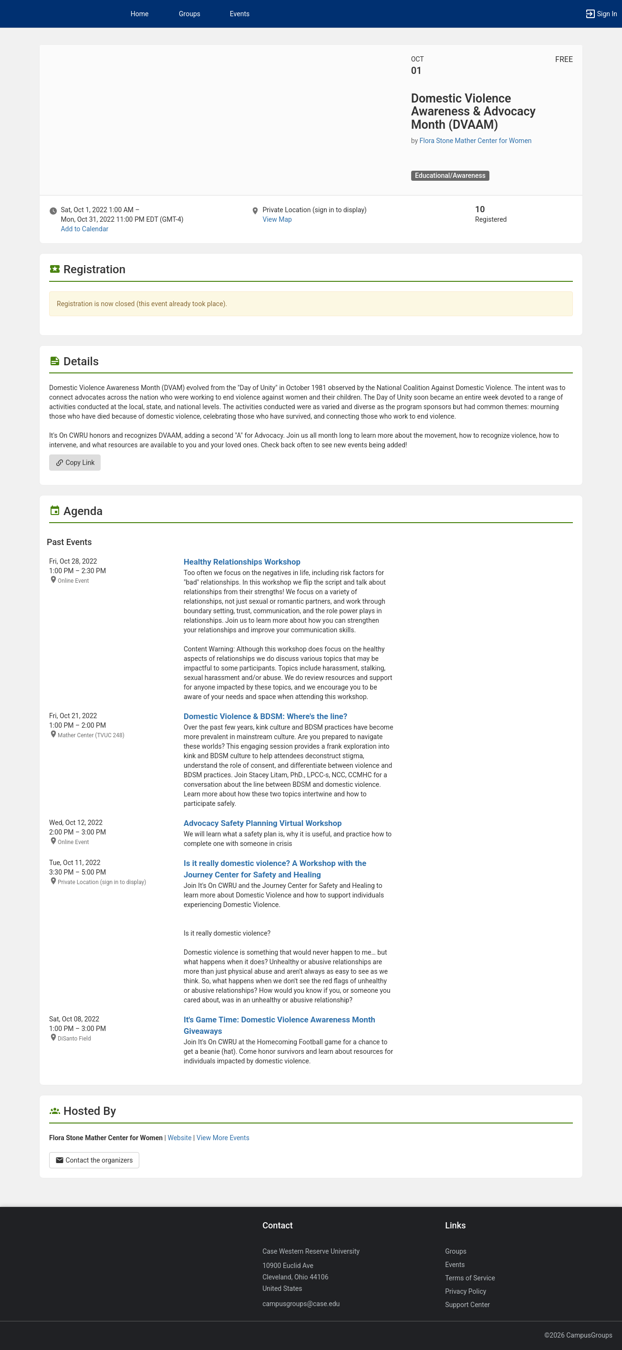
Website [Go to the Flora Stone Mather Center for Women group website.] (179, 1138)
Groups (189, 14)
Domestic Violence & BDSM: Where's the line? (265, 716)
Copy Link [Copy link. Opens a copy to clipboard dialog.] (74, 462)
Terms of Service (470, 1278)
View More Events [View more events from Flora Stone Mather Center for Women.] (223, 1138)
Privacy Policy (465, 1291)
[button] (601, 14)
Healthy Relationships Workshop (242, 562)
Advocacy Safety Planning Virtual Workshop (263, 823)
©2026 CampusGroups (578, 1335)
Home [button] (140, 14)
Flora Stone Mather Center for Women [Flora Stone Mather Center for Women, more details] (476, 140)
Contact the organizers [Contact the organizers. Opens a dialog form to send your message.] (94, 1160)
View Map (276, 219)
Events (239, 14)
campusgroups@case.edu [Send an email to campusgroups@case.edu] (301, 1304)
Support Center (467, 1305)
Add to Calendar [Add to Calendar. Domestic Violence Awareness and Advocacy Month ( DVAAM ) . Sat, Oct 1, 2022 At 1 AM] (84, 229)
